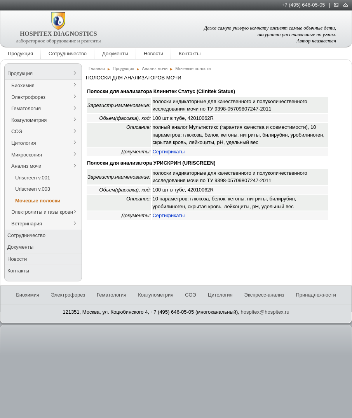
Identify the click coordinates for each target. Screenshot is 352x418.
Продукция (20, 53)
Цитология (23, 143)
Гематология (26, 108)
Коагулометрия (29, 120)
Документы (115, 53)
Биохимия (23, 85)
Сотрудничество (68, 53)
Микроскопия (26, 155)
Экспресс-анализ (264, 295)
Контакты (189, 53)
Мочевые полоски (37, 201)
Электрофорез (28, 97)
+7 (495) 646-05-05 (303, 5)
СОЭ (17, 131)
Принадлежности (316, 295)
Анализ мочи (26, 166)
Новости (153, 53)
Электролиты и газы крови (42, 212)
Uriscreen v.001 (32, 178)
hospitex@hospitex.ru (265, 312)
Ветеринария (26, 224)
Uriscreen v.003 (32, 189)
